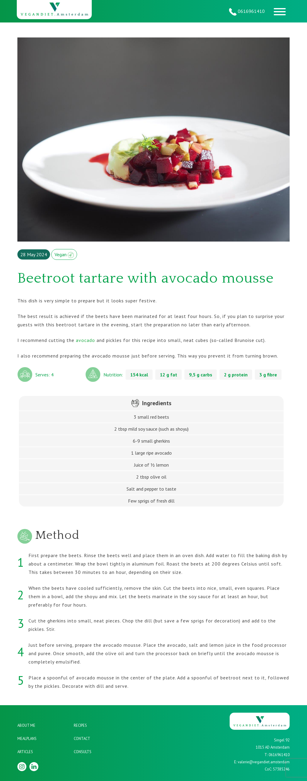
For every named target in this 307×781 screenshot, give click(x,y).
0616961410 (247, 12)
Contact (82, 738)
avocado (85, 340)
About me (26, 725)
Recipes (80, 725)
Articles (25, 751)
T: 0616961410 (277, 754)
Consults (82, 751)
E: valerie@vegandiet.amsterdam (262, 762)
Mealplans (27, 738)
